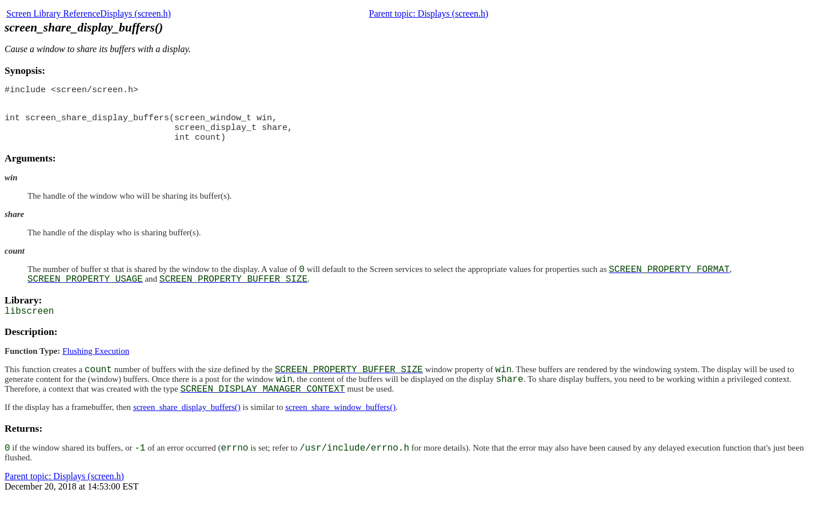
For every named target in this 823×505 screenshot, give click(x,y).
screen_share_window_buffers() (340, 415)
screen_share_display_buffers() (187, 415)
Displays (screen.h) (135, 13)
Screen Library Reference (53, 13)
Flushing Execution (95, 359)
